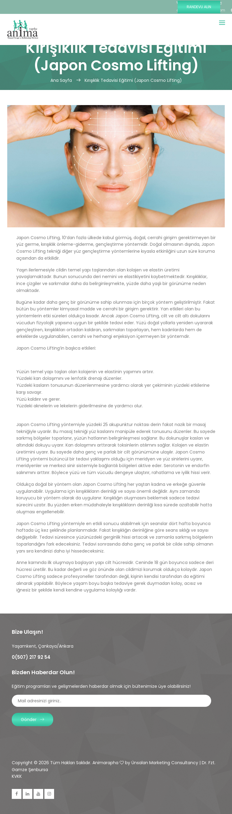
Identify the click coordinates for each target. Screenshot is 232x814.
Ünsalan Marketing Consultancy (164, 763)
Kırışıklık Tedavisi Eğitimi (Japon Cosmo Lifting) (133, 80)
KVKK (17, 776)
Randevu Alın (199, 6)
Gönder (32, 719)
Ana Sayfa (61, 80)
